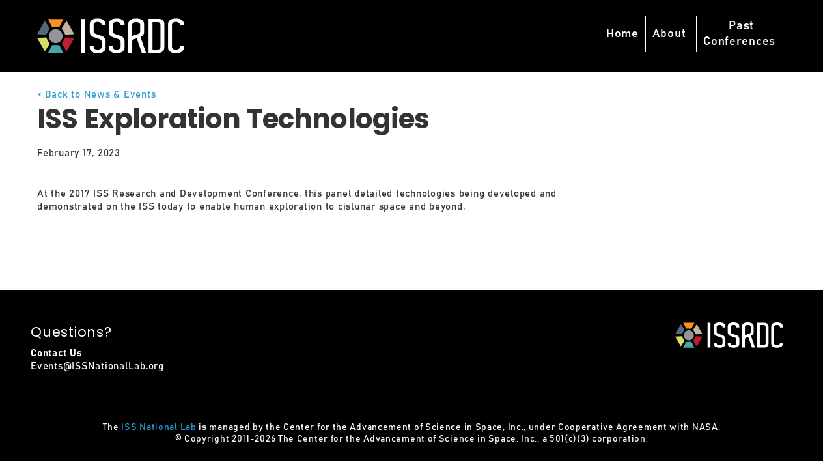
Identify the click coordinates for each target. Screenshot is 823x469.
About (669, 34)
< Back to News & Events (96, 95)
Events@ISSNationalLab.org (97, 366)
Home (622, 34)
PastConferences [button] (739, 34)
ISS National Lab (158, 427)
